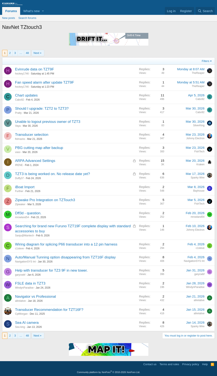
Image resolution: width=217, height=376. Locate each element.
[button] (43, 11)
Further (19, 191)
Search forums (27, 18)
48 (27, 53)
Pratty (18, 112)
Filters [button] (205, 61)
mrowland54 (22, 217)
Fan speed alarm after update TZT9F (44, 82)
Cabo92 (19, 99)
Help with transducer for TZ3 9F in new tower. (51, 270)
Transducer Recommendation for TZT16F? (49, 310)
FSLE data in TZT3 (30, 283)
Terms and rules (169, 364)
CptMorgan (21, 313)
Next (36, 53)
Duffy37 (19, 178)
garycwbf (20, 274)
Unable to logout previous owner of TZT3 (47, 122)
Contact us (149, 364)
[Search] (205, 11)
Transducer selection (31, 135)
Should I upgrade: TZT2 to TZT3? (42, 109)
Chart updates (26, 95)
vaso (17, 152)
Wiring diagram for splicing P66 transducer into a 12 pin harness (66, 244)
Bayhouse (198, 190)
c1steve (19, 248)
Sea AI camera (27, 323)
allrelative (20, 300)
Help (205, 364)
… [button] (20, 53)
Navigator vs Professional (35, 297)
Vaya (18, 125)
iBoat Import (25, 187)
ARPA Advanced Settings (35, 161)
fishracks (20, 138)
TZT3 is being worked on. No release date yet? (52, 174)
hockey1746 (22, 73)
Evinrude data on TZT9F (34, 69)
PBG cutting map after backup (39, 148)
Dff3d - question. (28, 213)
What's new (31, 11)
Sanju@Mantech (24, 235)
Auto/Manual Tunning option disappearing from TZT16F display (65, 257)
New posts (8, 18)
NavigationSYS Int (25, 261)
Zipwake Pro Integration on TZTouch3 (45, 200)
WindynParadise (24, 287)
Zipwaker (20, 204)
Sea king (20, 326)
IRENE (19, 165)
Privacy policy (190, 364)
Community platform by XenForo (108, 372)
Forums (11, 11)
